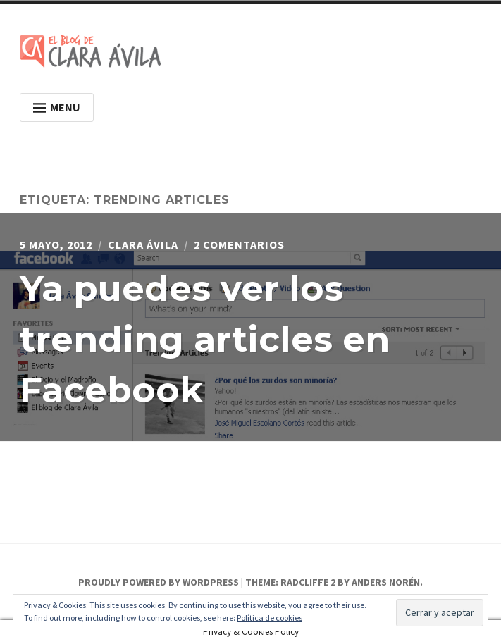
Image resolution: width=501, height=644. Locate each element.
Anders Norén (386, 582)
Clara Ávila (143, 244)
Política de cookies (269, 617)
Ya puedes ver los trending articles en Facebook (205, 339)
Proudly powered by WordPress (158, 582)
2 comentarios (239, 244)
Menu (56, 107)
